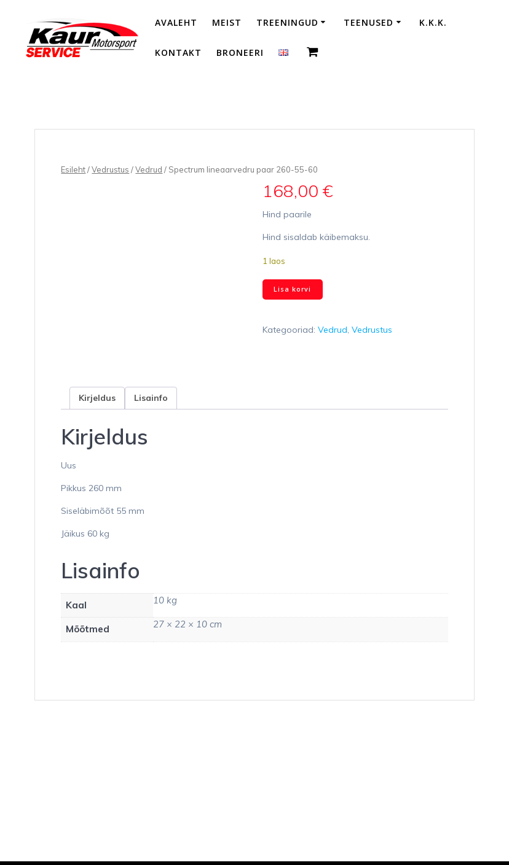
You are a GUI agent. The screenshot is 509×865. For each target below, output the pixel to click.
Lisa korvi (292, 289)
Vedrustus (110, 169)
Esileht (73, 169)
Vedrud (148, 169)
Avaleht (176, 22)
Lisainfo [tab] (151, 397)
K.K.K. (433, 22)
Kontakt (178, 52)
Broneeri (240, 52)
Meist (227, 22)
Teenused (368, 22)
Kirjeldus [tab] (97, 397)
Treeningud (287, 22)
